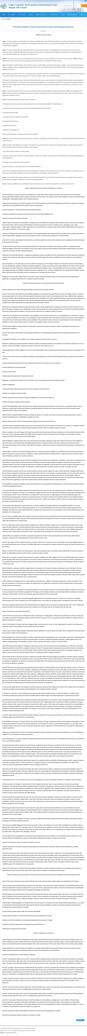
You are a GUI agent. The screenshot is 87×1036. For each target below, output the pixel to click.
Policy (62, 14)
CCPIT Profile (21, 14)
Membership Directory (41, 14)
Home (3, 14)
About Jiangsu (11, 14)
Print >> (81, 1020)
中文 (86, 0)
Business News (54, 14)
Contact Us (82, 14)
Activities (30, 14)
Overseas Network (72, 14)
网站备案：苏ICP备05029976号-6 (8, 1032)
